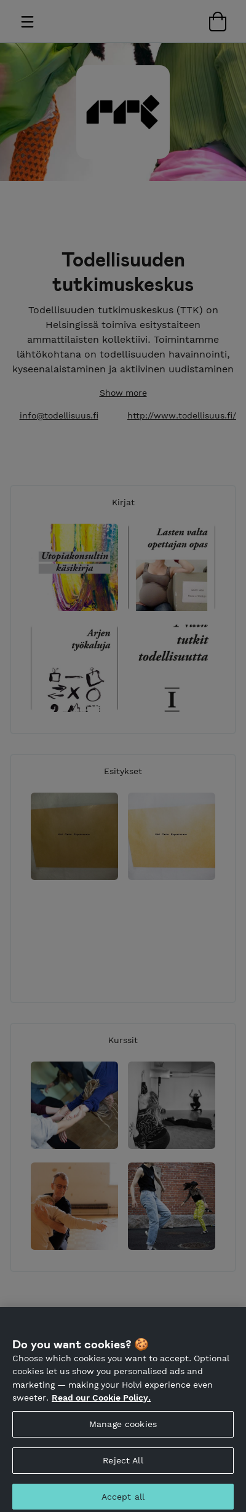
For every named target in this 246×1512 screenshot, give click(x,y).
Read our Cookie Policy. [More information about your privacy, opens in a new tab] (101, 1404)
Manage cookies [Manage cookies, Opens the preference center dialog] (123, 1430)
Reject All (123, 1466)
